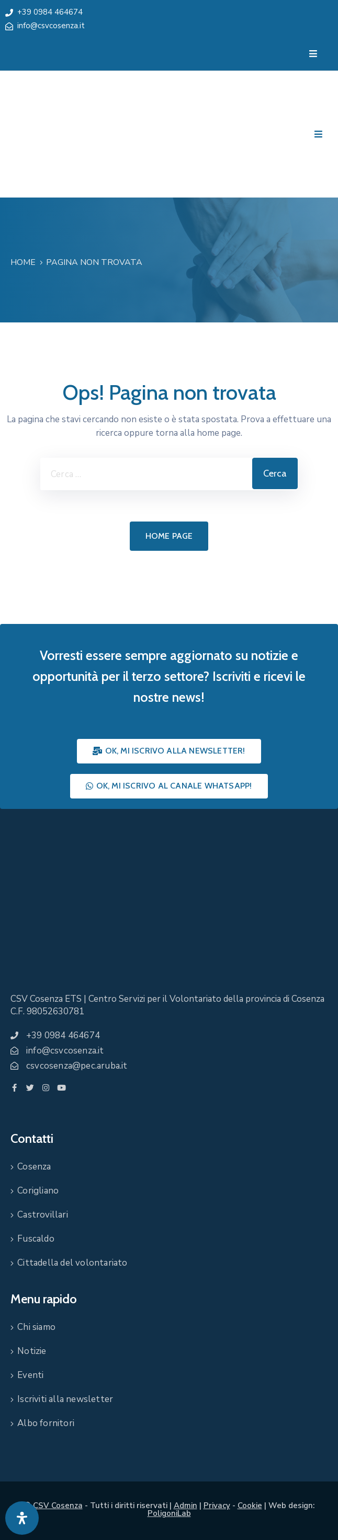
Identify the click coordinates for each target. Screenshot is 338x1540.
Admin (185, 1505)
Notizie (31, 1351)
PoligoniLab (169, 1513)
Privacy (217, 1505)
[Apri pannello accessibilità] (22, 1518)
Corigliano (38, 1191)
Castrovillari (42, 1215)
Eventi (30, 1375)
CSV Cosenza (58, 1505)
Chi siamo (36, 1327)
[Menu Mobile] (313, 54)
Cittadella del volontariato (72, 1263)
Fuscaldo (35, 1239)
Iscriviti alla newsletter (65, 1399)
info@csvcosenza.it (51, 25)
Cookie (250, 1505)
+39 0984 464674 (50, 12)
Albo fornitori (45, 1423)
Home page (169, 536)
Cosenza (34, 1167)
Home (23, 262)
